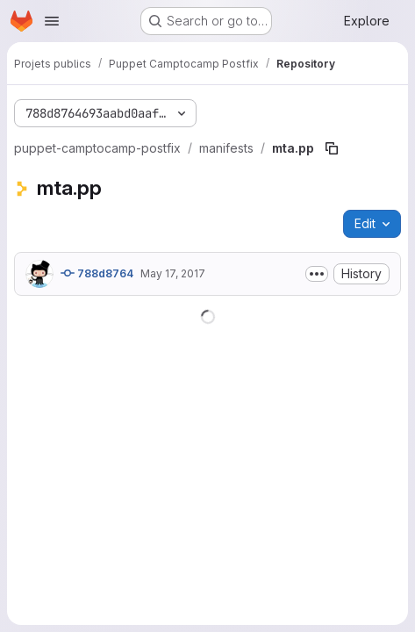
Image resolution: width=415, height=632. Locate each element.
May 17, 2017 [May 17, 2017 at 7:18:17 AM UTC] (172, 273)
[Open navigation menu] (52, 21)
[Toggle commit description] (316, 274)
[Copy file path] (332, 148)
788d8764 (97, 273)
